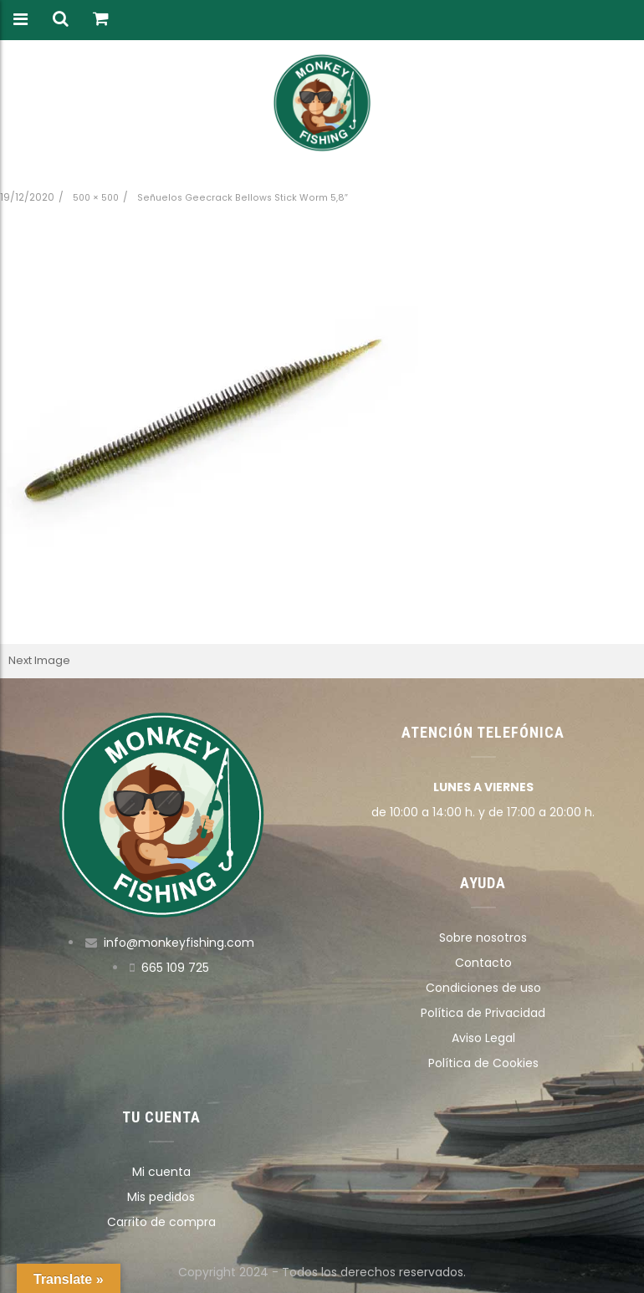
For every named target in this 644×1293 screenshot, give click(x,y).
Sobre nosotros (483, 937)
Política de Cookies (483, 1063)
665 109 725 (175, 967)
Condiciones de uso (483, 987)
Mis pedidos (161, 1196)
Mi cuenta (161, 1171)
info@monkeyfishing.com (179, 942)
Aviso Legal (483, 1038)
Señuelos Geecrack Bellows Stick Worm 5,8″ (242, 198)
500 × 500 (96, 198)
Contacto (483, 962)
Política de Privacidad (483, 1012)
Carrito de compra (161, 1222)
